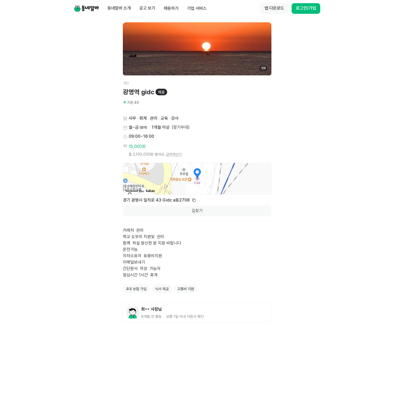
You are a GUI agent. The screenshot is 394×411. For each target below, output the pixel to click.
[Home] (86, 8)
